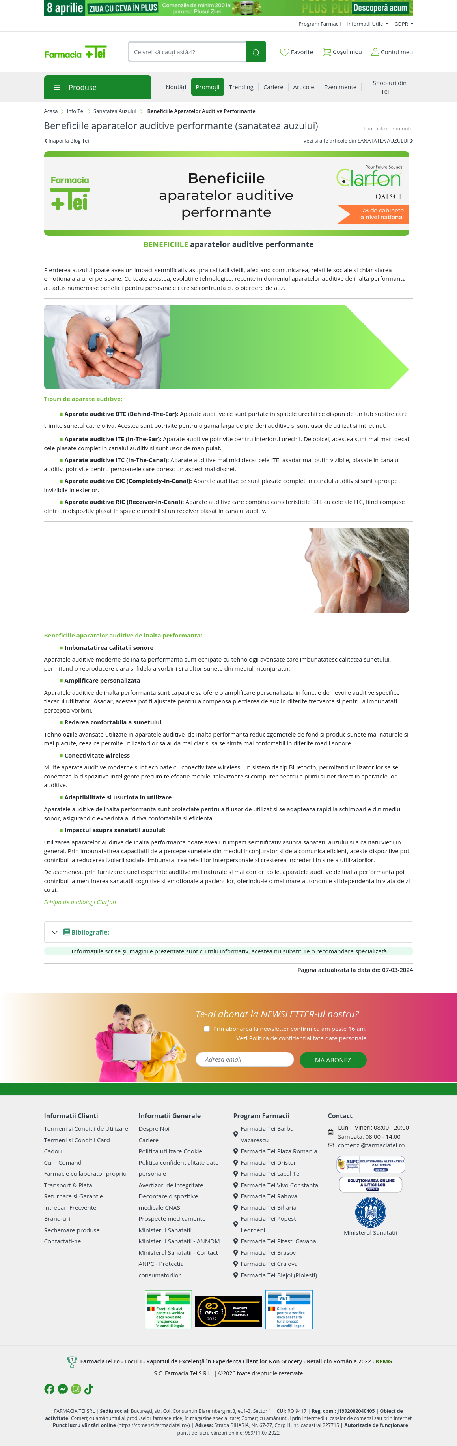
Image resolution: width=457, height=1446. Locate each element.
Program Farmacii (319, 23)
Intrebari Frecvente (70, 1207)
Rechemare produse (72, 1230)
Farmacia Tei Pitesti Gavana (274, 1241)
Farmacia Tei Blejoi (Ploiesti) (275, 1275)
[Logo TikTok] (88, 1389)
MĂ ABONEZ (333, 1060)
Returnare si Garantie (73, 1196)
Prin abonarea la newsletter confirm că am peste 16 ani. (289, 1028)
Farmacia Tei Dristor (264, 1162)
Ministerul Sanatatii (165, 1230)
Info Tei (75, 111)
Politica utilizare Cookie (170, 1151)
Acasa (51, 111)
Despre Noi (154, 1128)
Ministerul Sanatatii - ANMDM (179, 1241)
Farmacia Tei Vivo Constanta (276, 1185)
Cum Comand (63, 1162)
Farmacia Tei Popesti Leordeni (265, 1224)
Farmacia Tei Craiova (265, 1263)
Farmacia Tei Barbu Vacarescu (263, 1134)
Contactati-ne (62, 1241)
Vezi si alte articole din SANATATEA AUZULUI (358, 140)
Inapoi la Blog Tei (66, 140)
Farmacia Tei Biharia (265, 1207)
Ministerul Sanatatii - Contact (178, 1252)
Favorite (296, 52)
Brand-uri (57, 1218)
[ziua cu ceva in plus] (228, 8)
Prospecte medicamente (172, 1218)
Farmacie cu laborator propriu (85, 1173)
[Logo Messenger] (63, 1389)
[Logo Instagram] (76, 1389)
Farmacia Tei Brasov (264, 1252)
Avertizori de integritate (171, 1185)
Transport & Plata (68, 1185)
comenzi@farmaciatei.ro (371, 1145)
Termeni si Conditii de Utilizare (86, 1128)
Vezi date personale (301, 1038)
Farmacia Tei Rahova (265, 1196)
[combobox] (187, 52)
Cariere (149, 1140)
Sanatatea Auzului (114, 111)
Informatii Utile (365, 23)
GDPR (401, 23)
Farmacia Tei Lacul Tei (267, 1173)
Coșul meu (342, 50)
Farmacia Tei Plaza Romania (275, 1151)
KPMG (384, 1361)
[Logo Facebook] (49, 1389)
